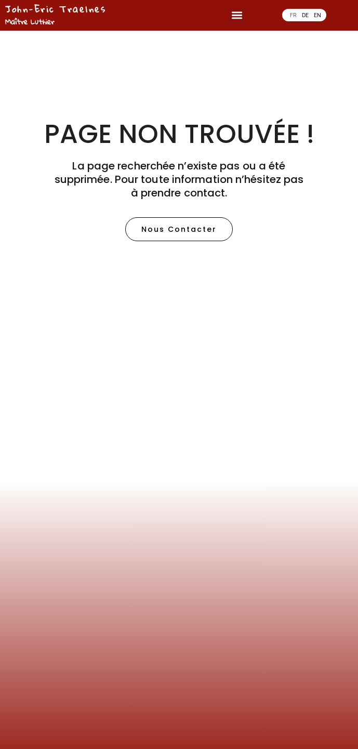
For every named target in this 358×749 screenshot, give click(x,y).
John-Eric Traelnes (55, 9)
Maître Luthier (29, 22)
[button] (236, 15)
